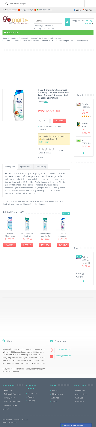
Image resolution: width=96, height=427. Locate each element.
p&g (43, 204)
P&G (46, 101)
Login (77, 10)
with (46, 201)
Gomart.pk (17, 419)
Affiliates (55, 398)
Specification (25, 166)
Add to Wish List (46, 126)
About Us (8, 390)
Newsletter (79, 401)
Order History (81, 394)
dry (32, 201)
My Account (49, 26)
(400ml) (33, 204)
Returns (31, 397)
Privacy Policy (9, 398)
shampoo (15, 204)
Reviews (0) (41, 166)
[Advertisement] (48, 71)
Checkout (50, 28)
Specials (55, 401)
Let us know (44, 142)
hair (38, 204)
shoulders (16, 201)
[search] (43, 3)
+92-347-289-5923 (45, 10)
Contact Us (32, 393)
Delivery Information (12, 394)
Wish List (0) (38, 26)
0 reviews (60, 150)
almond (52, 201)
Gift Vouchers (57, 394)
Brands (55, 390)
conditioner (24, 204)
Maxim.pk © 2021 (9, 422)
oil (57, 201)
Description (10, 166)
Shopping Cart (39, 28)
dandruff (6, 204)
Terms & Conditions (12, 401)
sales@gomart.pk (25, 10)
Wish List (79, 398)
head (9, 201)
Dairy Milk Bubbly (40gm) (86, 260)
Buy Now (9, 245)
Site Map (31, 400)
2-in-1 (61, 201)
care (42, 201)
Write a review (45, 153)
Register (87, 10)
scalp (37, 201)
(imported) (26, 201)
